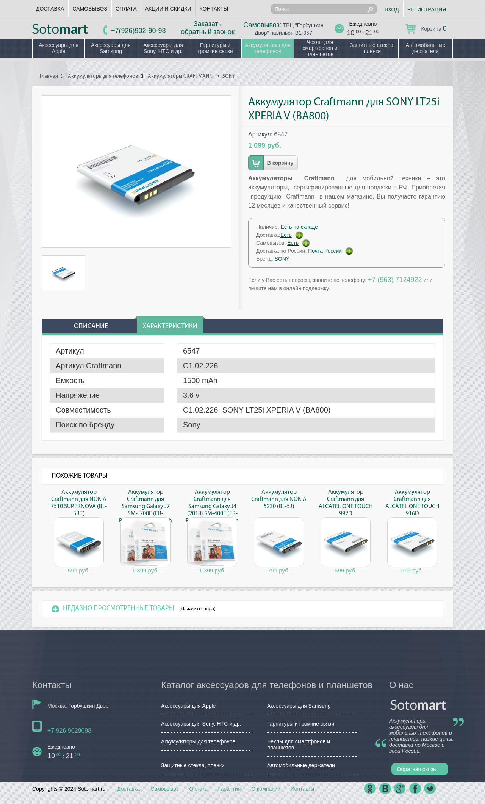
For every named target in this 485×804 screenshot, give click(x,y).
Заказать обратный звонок (208, 28)
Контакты (214, 9)
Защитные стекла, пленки (372, 48)
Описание (91, 326)
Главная (49, 76)
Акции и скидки (168, 9)
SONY (228, 76)
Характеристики (169, 326)
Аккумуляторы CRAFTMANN (180, 76)
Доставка (50, 9)
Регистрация (426, 9)
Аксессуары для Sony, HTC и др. (163, 48)
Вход (392, 9)
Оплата (126, 9)
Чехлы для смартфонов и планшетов (319, 48)
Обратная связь (416, 769)
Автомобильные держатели (426, 48)
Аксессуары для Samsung (111, 48)
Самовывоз (89, 9)
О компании (265, 789)
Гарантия (229, 789)
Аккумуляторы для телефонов (268, 48)
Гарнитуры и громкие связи (215, 48)
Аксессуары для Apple (58, 48)
